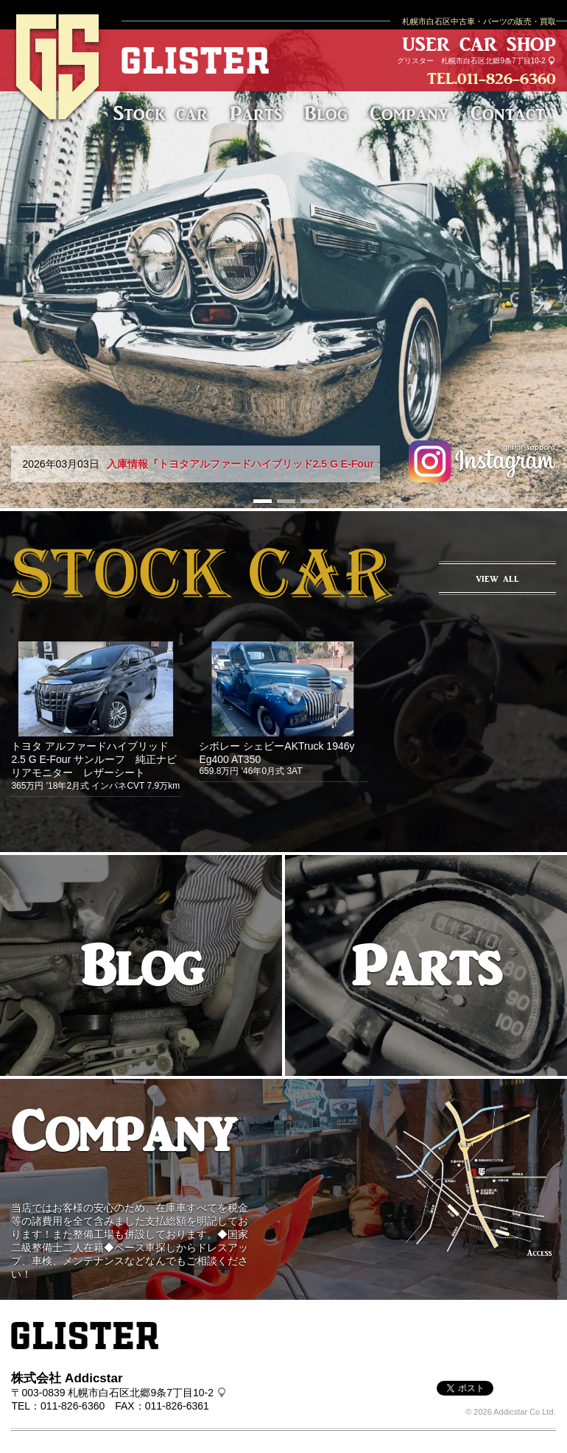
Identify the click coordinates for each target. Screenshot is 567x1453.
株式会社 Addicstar (66, 1378)
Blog (326, 113)
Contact (508, 113)
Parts (256, 113)
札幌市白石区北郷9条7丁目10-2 (493, 61)
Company (409, 113)
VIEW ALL (497, 579)
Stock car (160, 113)
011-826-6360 (506, 78)
